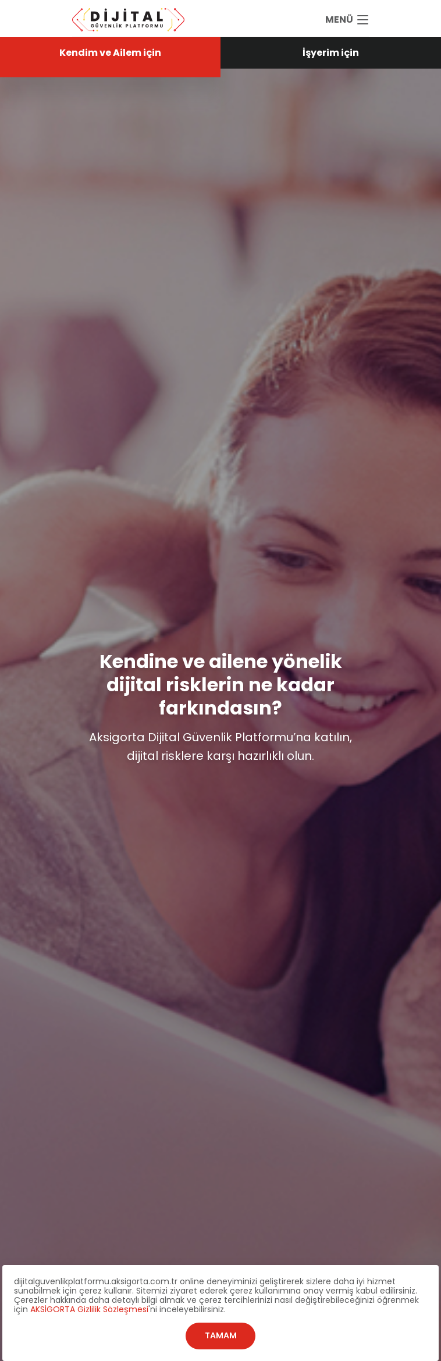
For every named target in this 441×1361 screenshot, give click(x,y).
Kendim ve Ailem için (110, 52)
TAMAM (221, 1335)
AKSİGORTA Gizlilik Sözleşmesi (89, 1309)
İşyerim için (331, 52)
